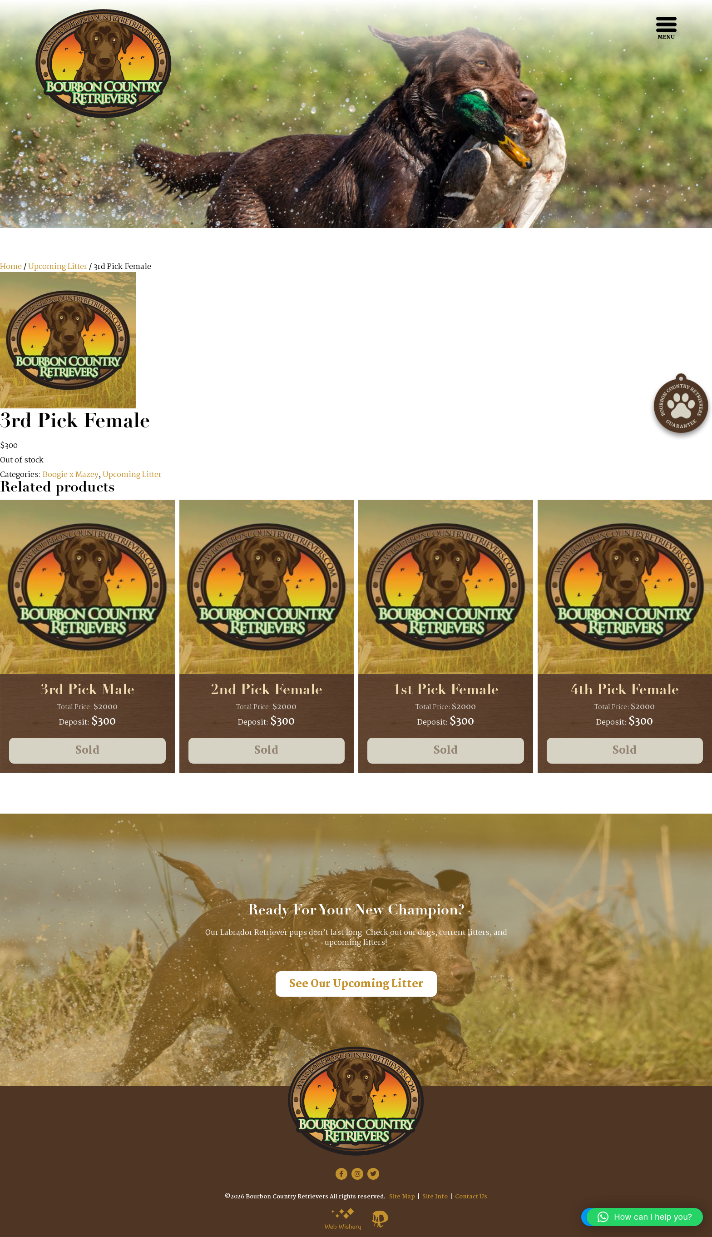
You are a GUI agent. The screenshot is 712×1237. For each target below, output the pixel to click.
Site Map (402, 1197)
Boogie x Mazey (71, 475)
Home (11, 267)
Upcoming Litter (57, 267)
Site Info (435, 1197)
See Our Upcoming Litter (356, 984)
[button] (645, 1217)
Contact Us (471, 1197)
